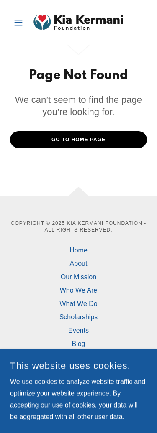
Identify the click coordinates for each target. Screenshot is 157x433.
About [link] (79, 263)
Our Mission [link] (78, 276)
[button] (20, 22)
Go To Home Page (78, 140)
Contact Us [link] (78, 357)
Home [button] (78, 250)
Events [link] (78, 330)
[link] (78, 22)
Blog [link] (78, 343)
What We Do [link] (78, 303)
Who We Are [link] (79, 290)
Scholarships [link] (78, 317)
